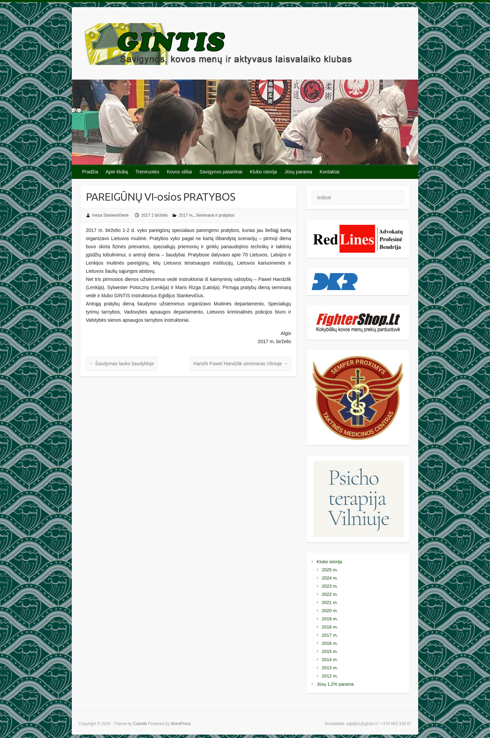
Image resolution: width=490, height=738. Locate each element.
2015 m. (330, 651)
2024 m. (330, 578)
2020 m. (330, 610)
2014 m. (330, 659)
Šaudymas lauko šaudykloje (121, 363)
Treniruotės (147, 171)
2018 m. (330, 627)
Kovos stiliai (179, 171)
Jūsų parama (298, 171)
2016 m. (330, 643)
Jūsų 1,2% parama (335, 684)
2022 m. (330, 594)
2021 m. (330, 602)
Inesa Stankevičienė (110, 215)
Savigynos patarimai (220, 171)
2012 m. (330, 675)
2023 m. (330, 586)
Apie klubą (116, 171)
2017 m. (186, 215)
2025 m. (330, 569)
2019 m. (330, 618)
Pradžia (90, 171)
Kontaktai (329, 171)
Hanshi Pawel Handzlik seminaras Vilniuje (240, 363)
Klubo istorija (263, 171)
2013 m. (330, 667)
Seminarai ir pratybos (215, 215)
